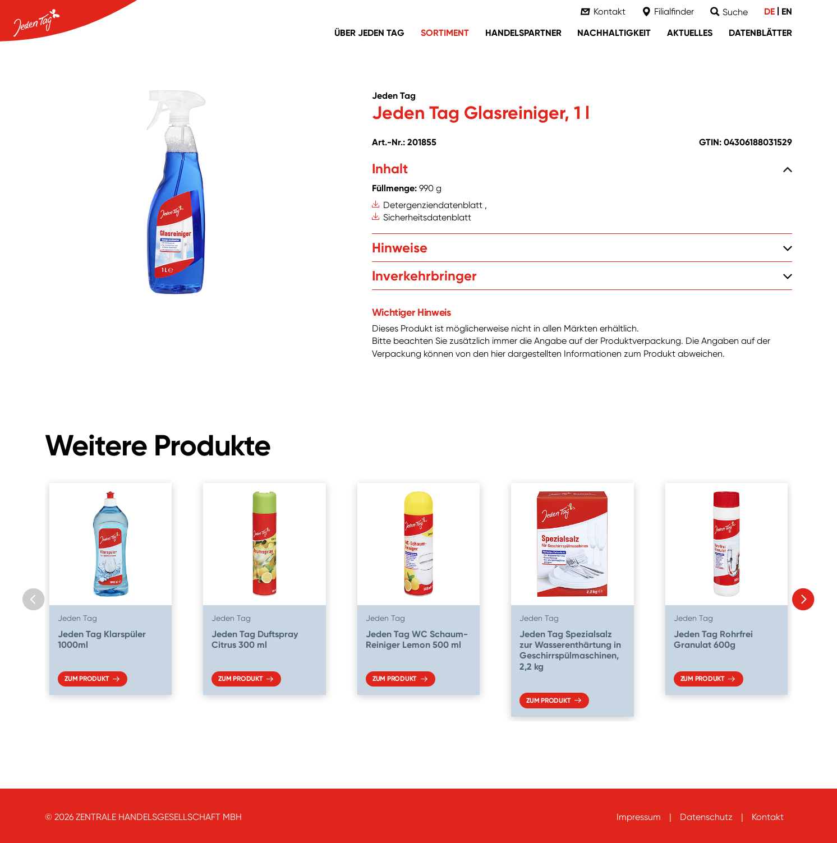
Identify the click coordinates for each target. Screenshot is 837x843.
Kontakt (768, 817)
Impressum (639, 817)
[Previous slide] (33, 599)
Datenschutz (706, 817)
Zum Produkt (86, 679)
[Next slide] (803, 599)
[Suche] (729, 12)
